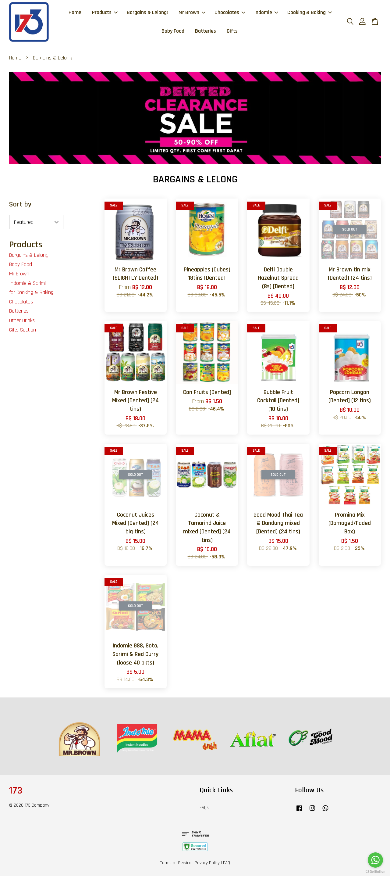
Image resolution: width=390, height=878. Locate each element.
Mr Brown (192, 13)
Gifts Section (22, 331)
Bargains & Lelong (28, 256)
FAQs (204, 809)
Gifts (232, 31)
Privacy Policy (207, 865)
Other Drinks (22, 322)
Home (75, 13)
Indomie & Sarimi (27, 284)
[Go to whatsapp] (375, 860)
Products (105, 13)
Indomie (266, 13)
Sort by (20, 206)
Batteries (205, 31)
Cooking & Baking (309, 13)
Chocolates (229, 13)
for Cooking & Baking (31, 294)
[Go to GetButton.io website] (375, 872)
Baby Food (172, 31)
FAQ (226, 865)
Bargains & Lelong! (147, 13)
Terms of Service (175, 865)
